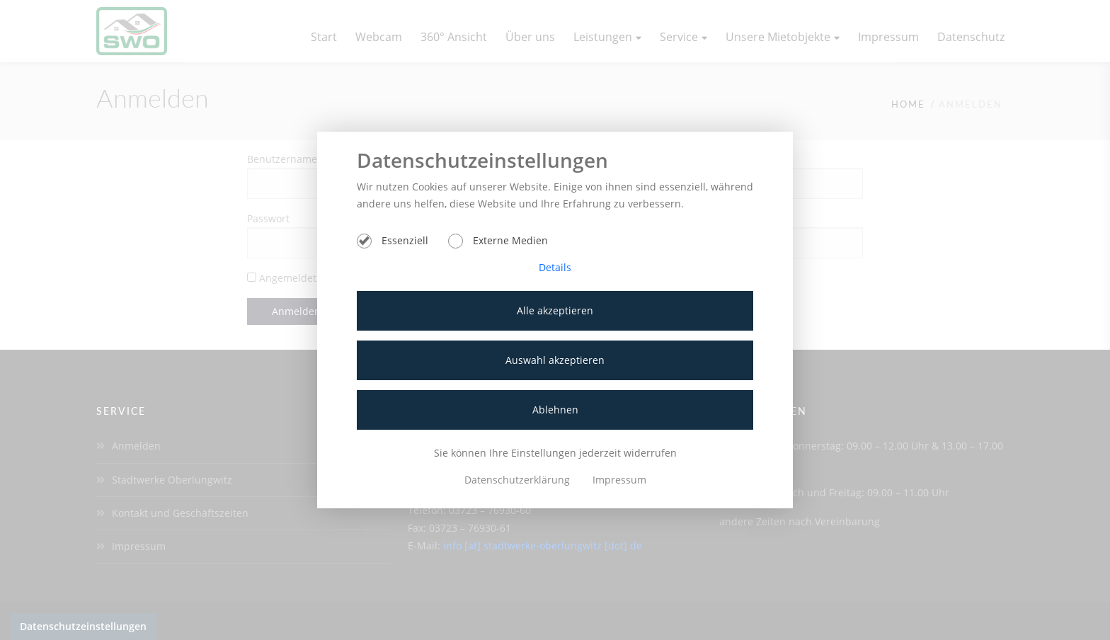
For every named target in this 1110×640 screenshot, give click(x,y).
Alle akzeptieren (555, 310)
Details (555, 267)
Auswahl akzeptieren (555, 360)
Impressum (619, 479)
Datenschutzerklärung (518, 479)
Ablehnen (555, 409)
